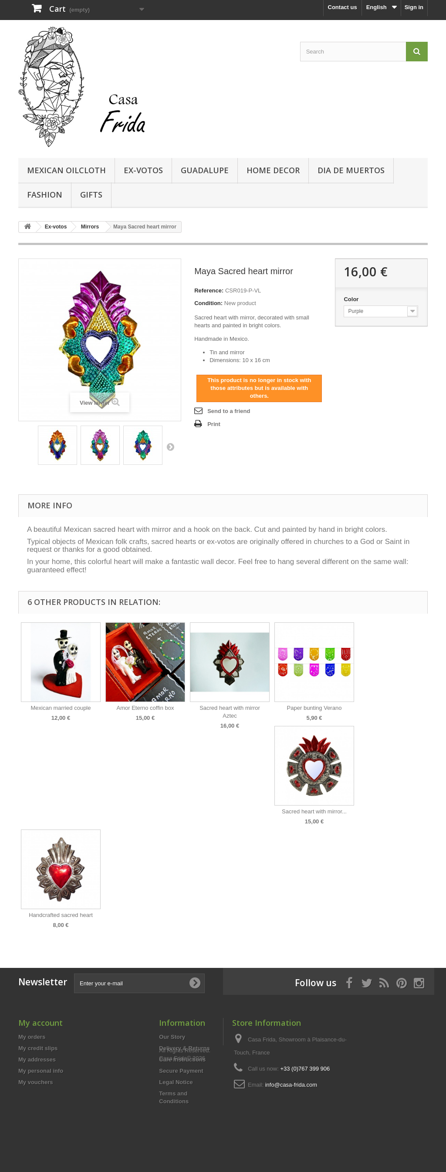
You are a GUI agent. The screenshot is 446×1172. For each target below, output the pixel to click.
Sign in (414, 7)
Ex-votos (143, 170)
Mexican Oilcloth (66, 170)
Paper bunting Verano (314, 708)
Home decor (273, 170)
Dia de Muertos (351, 170)
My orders (31, 1037)
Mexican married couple (60, 708)
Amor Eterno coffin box (145, 708)
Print (213, 424)
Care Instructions (182, 1059)
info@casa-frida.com (291, 1084)
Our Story (172, 1037)
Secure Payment (181, 1071)
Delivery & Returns (184, 1048)
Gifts (91, 194)
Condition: (208, 303)
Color (352, 299)
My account (40, 1023)
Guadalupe (205, 170)
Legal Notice (176, 1082)
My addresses (37, 1059)
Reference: (208, 290)
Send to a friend (228, 411)
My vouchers (35, 1082)
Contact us (342, 7)
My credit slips (37, 1048)
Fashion (44, 194)
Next (170, 446)
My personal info (40, 1071)
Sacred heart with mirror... (314, 811)
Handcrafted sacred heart (61, 915)
